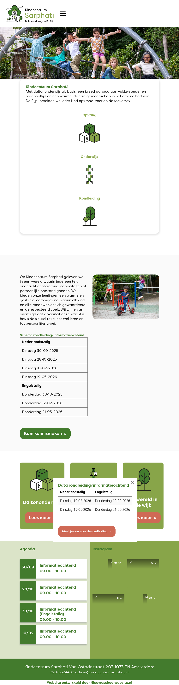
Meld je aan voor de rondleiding (84, 531)
